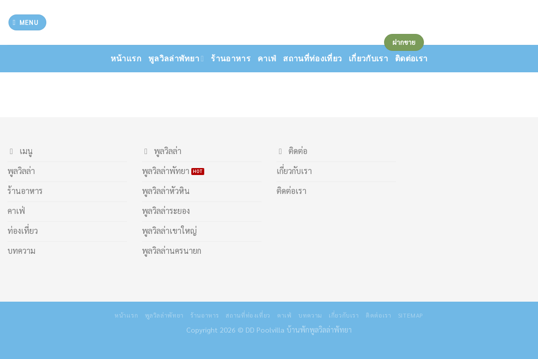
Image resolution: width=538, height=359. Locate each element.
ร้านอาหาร (231, 58)
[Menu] (27, 22)
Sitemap (410, 315)
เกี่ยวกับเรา (344, 315)
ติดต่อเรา (378, 315)
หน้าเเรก (126, 58)
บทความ (310, 315)
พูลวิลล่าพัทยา (176, 58)
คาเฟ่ (267, 58)
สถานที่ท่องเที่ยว (312, 58)
